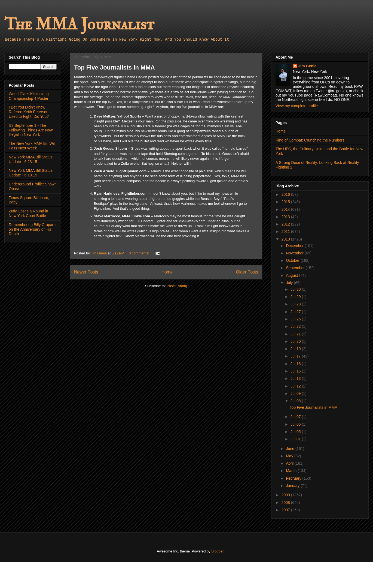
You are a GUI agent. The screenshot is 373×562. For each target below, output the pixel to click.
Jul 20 (296, 341)
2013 (286, 217)
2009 (286, 495)
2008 (286, 502)
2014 (286, 209)
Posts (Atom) (177, 286)
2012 (286, 224)
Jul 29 (296, 296)
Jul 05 (296, 431)
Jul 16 (296, 364)
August (292, 275)
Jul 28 (296, 304)
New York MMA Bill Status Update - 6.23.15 (31, 159)
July (290, 283)
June (290, 448)
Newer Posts (86, 272)
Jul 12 (296, 386)
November (295, 253)
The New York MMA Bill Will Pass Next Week (32, 145)
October (293, 260)
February (294, 478)
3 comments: (139, 253)
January (293, 485)
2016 (286, 194)
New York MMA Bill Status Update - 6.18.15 (31, 172)
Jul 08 (296, 401)
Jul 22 (296, 326)
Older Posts (247, 272)
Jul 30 (296, 289)
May (290, 456)
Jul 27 (296, 311)
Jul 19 (296, 349)
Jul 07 (296, 416)
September (295, 268)
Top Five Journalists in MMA (114, 67)
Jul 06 (296, 424)
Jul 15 (296, 371)
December (295, 246)
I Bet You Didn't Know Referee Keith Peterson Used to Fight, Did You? (29, 112)
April (290, 463)
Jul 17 (296, 356)
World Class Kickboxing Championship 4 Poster (29, 96)
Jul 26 (296, 319)
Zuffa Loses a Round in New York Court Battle (28, 213)
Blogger (217, 551)
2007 (286, 510)
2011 (286, 231)
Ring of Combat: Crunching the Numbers (310, 140)
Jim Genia (307, 66)
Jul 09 (296, 393)
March (292, 470)
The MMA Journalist (79, 24)
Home (167, 272)
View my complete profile (297, 106)
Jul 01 (296, 439)
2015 (286, 202)
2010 (286, 239)
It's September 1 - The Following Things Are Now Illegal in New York (31, 130)
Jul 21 (296, 334)
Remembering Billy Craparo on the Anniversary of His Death (32, 229)
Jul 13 (296, 378)
